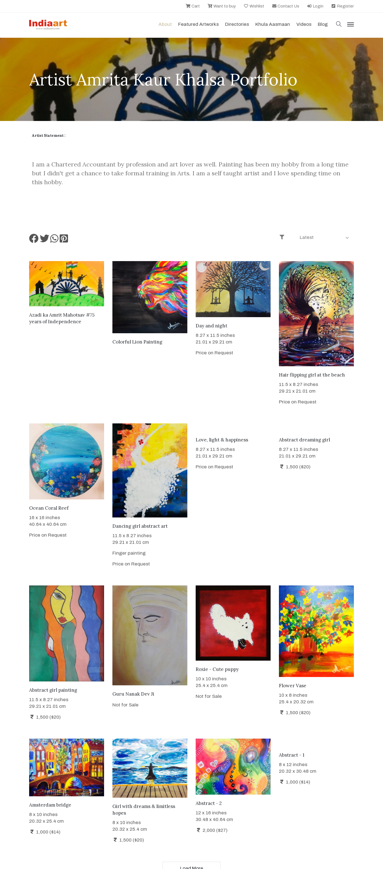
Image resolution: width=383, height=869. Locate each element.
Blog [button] (323, 24)
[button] (339, 24)
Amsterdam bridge (50, 805)
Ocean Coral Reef (49, 508)
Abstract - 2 (209, 803)
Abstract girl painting (53, 690)
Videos (303, 24)
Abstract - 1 (291, 755)
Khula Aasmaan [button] (272, 24)
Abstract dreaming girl (304, 440)
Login (315, 6)
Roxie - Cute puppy (217, 669)
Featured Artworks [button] (198, 24)
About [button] (165, 24)
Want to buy (221, 6)
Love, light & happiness (222, 440)
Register (342, 6)
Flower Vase (292, 686)
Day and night (211, 326)
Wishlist (253, 6)
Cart (192, 6)
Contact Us (285, 6)
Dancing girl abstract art (140, 526)
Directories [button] (237, 24)
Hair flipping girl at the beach (312, 375)
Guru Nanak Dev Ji (133, 694)
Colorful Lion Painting (137, 342)
